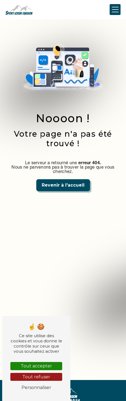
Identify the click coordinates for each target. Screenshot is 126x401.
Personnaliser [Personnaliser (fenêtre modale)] (36, 387)
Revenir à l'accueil (63, 185)
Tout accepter (36, 366)
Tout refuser (36, 376)
